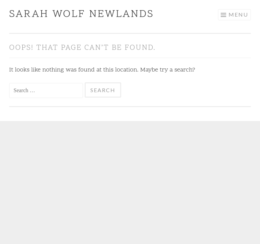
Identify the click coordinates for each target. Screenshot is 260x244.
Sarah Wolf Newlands (81, 14)
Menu (238, 14)
